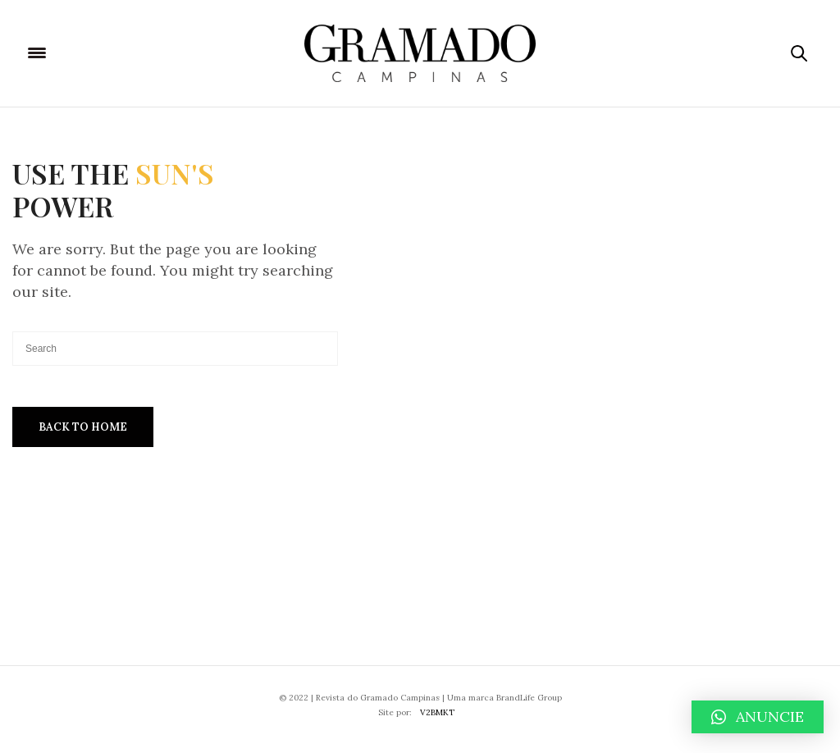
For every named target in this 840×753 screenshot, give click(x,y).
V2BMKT (437, 712)
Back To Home (83, 427)
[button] (758, 717)
